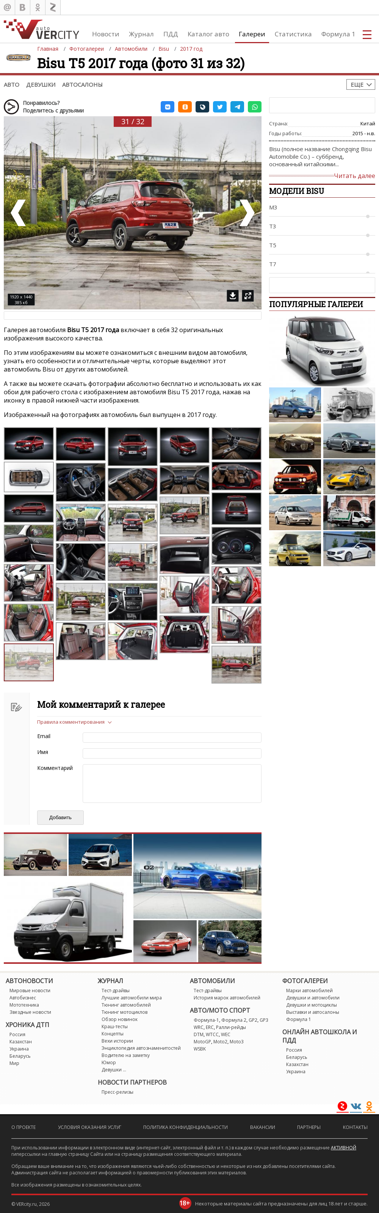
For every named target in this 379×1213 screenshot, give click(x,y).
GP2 (253, 1020)
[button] (167, 106)
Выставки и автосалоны (312, 1012)
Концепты (113, 1033)
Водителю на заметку (126, 1055)
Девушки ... (114, 1069)
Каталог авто (208, 34)
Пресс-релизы (117, 1092)
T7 (272, 264)
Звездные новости (30, 1012)
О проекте (23, 1127)
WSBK (200, 1049)
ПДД (170, 34)
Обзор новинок (120, 1019)
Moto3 (237, 1041)
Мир (14, 1063)
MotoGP (202, 1041)
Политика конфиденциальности (185, 1127)
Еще (357, 84)
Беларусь (20, 1056)
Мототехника (24, 1005)
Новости (105, 34)
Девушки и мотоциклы (311, 1005)
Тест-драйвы (116, 990)
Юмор (109, 1062)
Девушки (40, 84)
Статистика (293, 34)
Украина (19, 1049)
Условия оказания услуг (89, 1127)
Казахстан (20, 1041)
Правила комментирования (71, 721)
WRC (199, 1027)
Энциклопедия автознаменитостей (141, 1048)
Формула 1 (338, 34)
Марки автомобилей (309, 990)
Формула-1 (206, 1020)
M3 (273, 207)
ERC (210, 1027)
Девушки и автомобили (313, 997)
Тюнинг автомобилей (126, 1005)
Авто (11, 84)
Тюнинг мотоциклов (124, 1012)
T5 (272, 245)
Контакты (355, 1127)
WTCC (212, 1034)
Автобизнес (22, 997)
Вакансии (262, 1127)
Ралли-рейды (231, 1027)
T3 (272, 226)
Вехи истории (117, 1041)
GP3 (264, 1020)
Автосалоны (82, 84)
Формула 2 (233, 1020)
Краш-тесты (115, 1026)
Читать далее (354, 176)
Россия (17, 1034)
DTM (199, 1034)
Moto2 (220, 1041)
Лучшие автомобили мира (132, 997)
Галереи (252, 34)
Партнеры (309, 1127)
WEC (225, 1034)
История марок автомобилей (227, 997)
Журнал (141, 34)
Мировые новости (29, 990)
